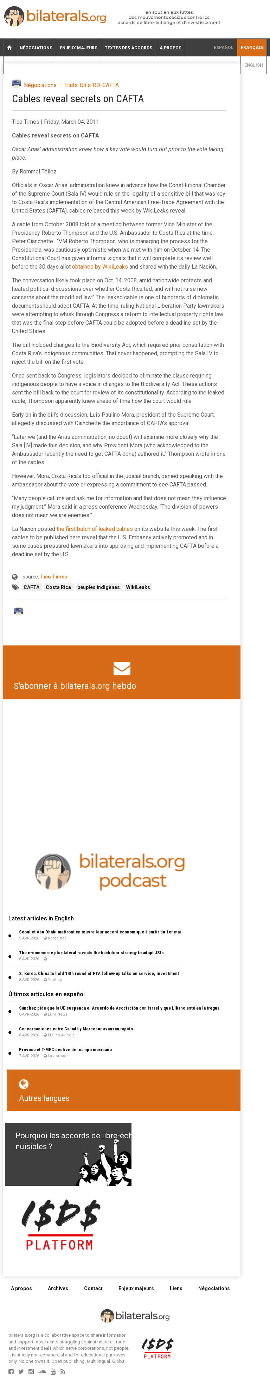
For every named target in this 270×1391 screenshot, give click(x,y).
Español (223, 47)
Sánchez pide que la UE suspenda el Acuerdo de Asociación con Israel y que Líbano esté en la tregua (119, 1008)
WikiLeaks (138, 587)
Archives (58, 1288)
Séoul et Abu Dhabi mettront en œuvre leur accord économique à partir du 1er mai (100, 932)
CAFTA (32, 587)
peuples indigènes (99, 587)
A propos (21, 1288)
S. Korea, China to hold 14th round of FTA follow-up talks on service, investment (99, 973)
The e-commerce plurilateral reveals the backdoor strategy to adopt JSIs (91, 952)
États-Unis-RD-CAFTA (92, 85)
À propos (170, 47)
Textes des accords (128, 47)
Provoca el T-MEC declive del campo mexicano (65, 1049)
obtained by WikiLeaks (100, 266)
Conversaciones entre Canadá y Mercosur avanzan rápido (76, 1028)
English (253, 65)
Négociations (36, 47)
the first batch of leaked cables (95, 529)
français (252, 47)
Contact (93, 1288)
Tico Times (53, 577)
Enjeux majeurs (78, 47)
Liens (176, 1288)
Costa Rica (59, 587)
